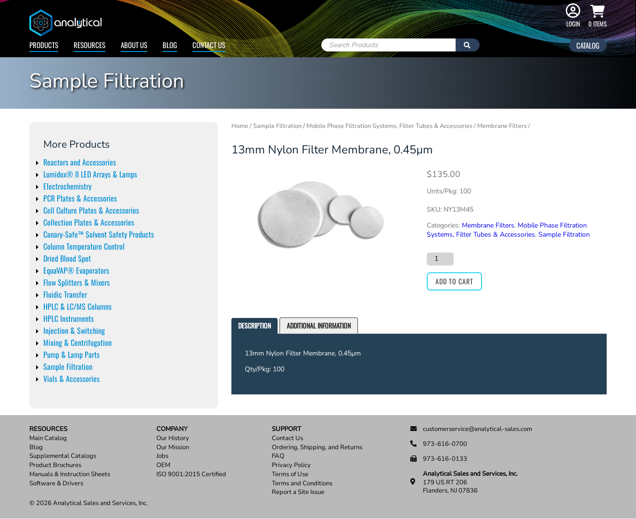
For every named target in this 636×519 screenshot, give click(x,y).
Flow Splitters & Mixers (76, 282)
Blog (170, 44)
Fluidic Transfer (65, 294)
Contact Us (208, 44)
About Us (134, 44)
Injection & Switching (74, 330)
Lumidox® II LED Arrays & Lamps (90, 174)
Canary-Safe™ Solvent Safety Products (98, 234)
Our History (172, 438)
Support (286, 429)
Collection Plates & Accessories (88, 222)
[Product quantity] (440, 259)
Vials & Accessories (71, 378)
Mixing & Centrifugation (77, 342)
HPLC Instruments (68, 318)
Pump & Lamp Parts (71, 354)
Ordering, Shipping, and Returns (317, 447)
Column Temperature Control (84, 246)
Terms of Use (290, 474)
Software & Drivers (56, 484)
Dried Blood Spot (67, 258)
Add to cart (454, 281)
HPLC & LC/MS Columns (77, 306)
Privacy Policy (291, 465)
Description (254, 325)
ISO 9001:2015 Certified (191, 474)
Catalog (587, 45)
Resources (89, 44)
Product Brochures (55, 465)
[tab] (254, 326)
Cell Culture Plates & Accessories (91, 210)
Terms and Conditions (302, 484)
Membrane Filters (502, 126)
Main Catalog (48, 438)
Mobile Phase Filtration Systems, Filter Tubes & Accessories (389, 126)
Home (239, 126)
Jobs (162, 456)
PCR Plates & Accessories (80, 198)
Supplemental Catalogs (62, 456)
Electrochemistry (67, 186)
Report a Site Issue (298, 492)
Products (43, 44)
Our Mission (172, 447)
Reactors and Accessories (79, 162)
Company (172, 429)
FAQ (278, 456)
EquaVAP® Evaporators (76, 270)
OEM (163, 465)
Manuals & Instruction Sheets (69, 474)
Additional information (319, 325)
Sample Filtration (67, 366)
